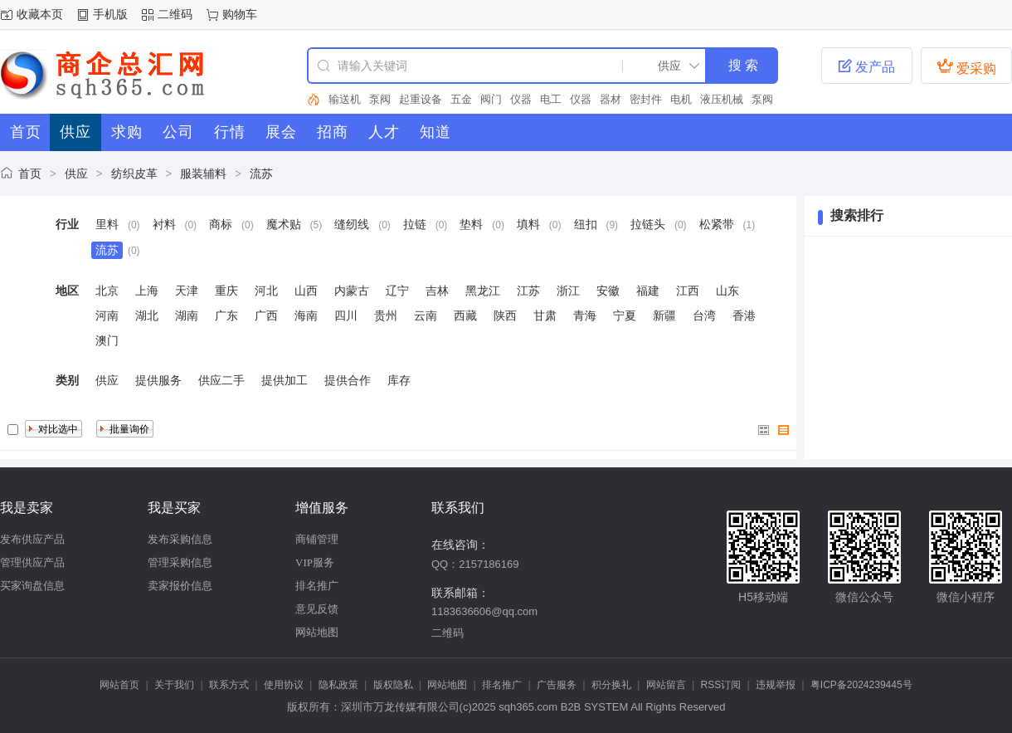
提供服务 (158, 380)
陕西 (505, 315)
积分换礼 (611, 685)
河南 (107, 315)
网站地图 (316, 632)
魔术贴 (283, 224)
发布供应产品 (32, 539)
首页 (29, 173)
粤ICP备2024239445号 (861, 685)
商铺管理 (316, 539)
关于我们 (174, 685)
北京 (107, 290)
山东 (727, 290)
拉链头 (647, 224)
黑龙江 (482, 290)
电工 (551, 99)
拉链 (414, 224)
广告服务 (557, 685)
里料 (107, 224)
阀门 (491, 99)
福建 (647, 290)
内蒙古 (351, 290)
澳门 (107, 340)
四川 (346, 315)
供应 (76, 173)
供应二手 (221, 380)
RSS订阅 (721, 685)
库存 (399, 380)
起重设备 (420, 99)
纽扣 (585, 224)
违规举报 (775, 685)
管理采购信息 (180, 562)
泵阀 (380, 99)
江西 (687, 290)
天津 (186, 290)
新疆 (664, 315)
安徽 (608, 290)
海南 (306, 315)
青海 (584, 315)
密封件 (646, 99)
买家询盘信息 (32, 585)
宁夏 (624, 315)
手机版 (110, 14)
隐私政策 (338, 685)
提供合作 (347, 380)
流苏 (261, 173)
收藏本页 (40, 14)
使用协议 (284, 685)
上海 (146, 290)
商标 (220, 224)
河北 (266, 290)
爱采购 (966, 66)
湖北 (146, 315)
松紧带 (716, 224)
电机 (681, 99)
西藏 (465, 315)
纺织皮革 (134, 173)
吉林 (437, 290)
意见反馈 (316, 609)
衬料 (164, 224)
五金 (461, 99)
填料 (528, 224)
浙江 (568, 290)
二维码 (175, 14)
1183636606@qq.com (484, 611)
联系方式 (229, 685)
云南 (425, 315)
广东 (226, 315)
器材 (610, 99)
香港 (744, 315)
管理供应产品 (32, 562)
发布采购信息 (180, 539)
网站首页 (119, 685)
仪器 (521, 99)
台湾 (704, 315)
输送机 (344, 99)
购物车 (239, 14)
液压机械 (721, 99)
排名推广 (316, 585)
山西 (306, 290)
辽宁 (397, 290)
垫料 (471, 224)
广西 (266, 315)
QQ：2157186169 (475, 564)
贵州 (385, 315)
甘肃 (545, 315)
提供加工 (284, 380)
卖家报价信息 (180, 585)
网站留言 (666, 685)
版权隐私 (393, 685)
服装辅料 (203, 173)
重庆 (226, 290)
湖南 (186, 315)
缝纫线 (351, 224)
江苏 (528, 290)
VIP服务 (314, 562)
